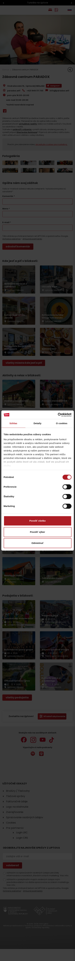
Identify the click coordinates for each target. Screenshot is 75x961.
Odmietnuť (37, 543)
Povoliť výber (37, 532)
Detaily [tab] (37, 423)
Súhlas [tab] (13, 423)
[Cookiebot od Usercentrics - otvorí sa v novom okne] (57, 415)
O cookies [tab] (61, 423)
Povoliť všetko (37, 520)
